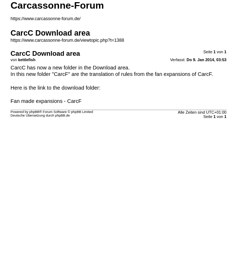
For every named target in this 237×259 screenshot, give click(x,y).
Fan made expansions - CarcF (45, 101)
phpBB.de (62, 115)
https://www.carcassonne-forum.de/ (45, 18)
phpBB (34, 112)
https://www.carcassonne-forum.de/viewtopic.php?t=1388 (67, 40)
